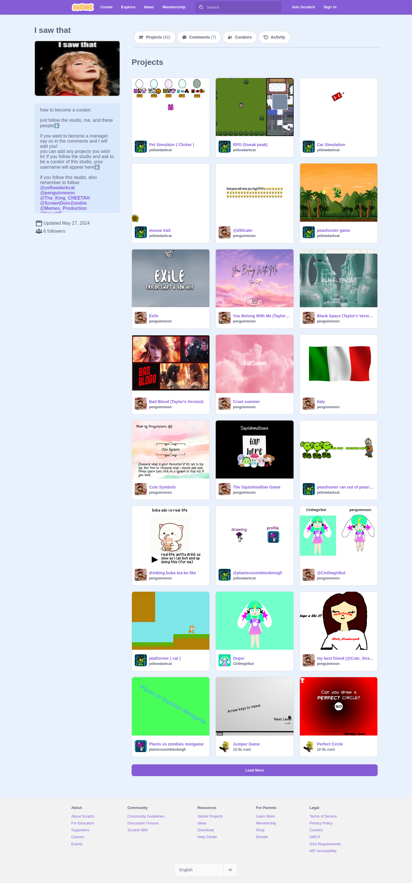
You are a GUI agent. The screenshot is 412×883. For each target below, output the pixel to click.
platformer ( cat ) (165, 658)
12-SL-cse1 (242, 750)
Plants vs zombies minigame (176, 744)
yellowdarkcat (160, 150)
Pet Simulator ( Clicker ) (171, 144)
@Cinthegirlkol (331, 573)
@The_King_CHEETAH (65, 198)
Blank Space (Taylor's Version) (345, 316)
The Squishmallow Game (256, 487)
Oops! (238, 658)
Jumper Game (246, 744)
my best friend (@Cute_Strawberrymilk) (345, 658)
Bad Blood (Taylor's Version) (176, 401)
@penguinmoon (57, 192)
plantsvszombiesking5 (167, 750)
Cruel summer (246, 401)
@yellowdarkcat (57, 187)
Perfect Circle (330, 744)
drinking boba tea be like (172, 573)
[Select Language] (206, 870)
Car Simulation (331, 144)
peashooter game (333, 230)
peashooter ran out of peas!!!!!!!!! (345, 487)
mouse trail (160, 230)
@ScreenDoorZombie (63, 203)
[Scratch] (82, 7)
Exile (154, 316)
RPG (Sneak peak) (250, 144)
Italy (321, 401)
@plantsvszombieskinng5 (257, 573)
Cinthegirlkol (243, 664)
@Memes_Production (63, 208)
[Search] (201, 7)
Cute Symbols (162, 487)
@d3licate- (243, 230)
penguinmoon (244, 236)
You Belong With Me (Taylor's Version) (261, 316)
